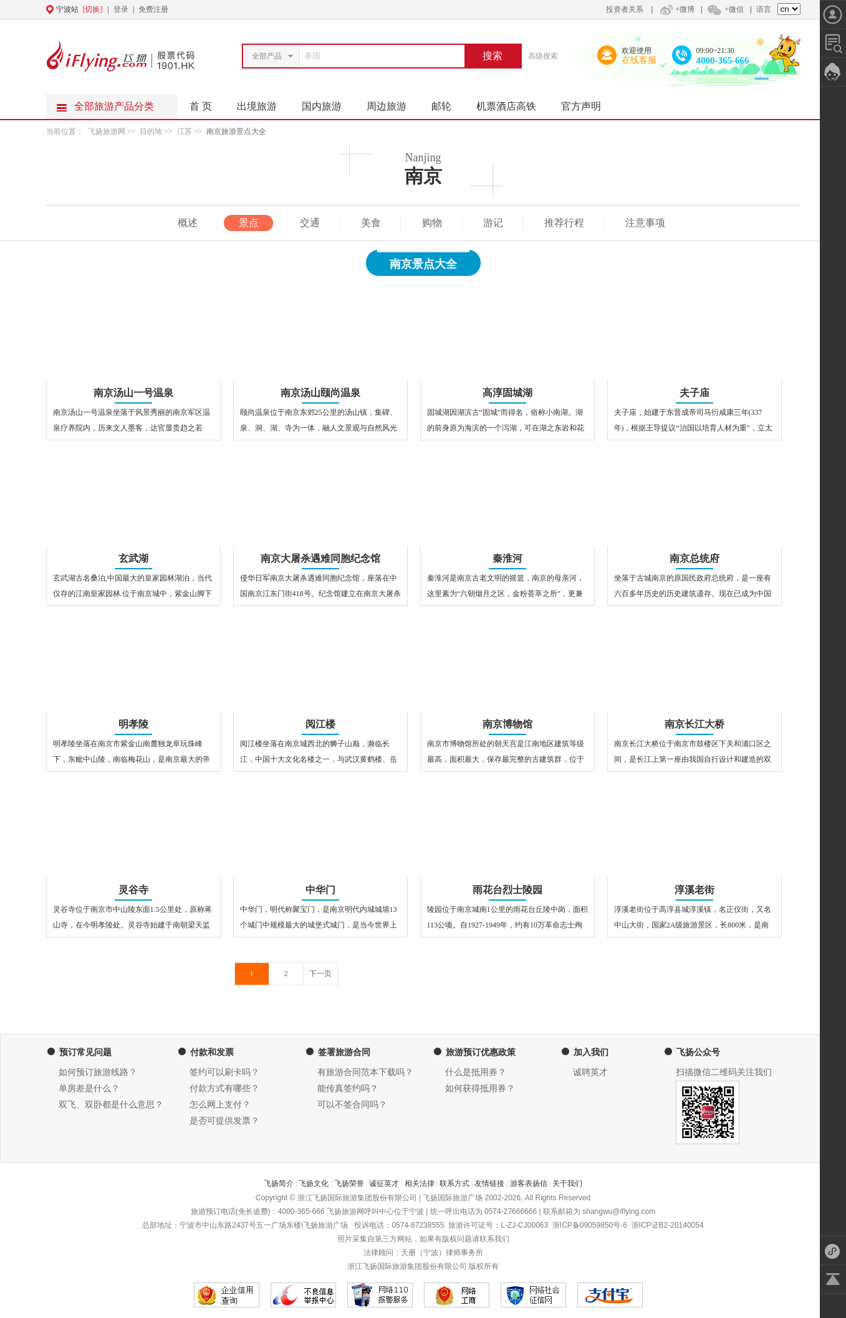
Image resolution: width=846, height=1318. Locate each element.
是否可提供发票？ (224, 1121)
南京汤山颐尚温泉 (320, 392)
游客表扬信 (528, 1183)
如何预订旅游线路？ (98, 1072)
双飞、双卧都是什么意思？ (111, 1104)
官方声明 (587, 102)
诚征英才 (384, 1183)
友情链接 (489, 1183)
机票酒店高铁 (512, 102)
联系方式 (454, 1183)
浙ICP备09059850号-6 (589, 1225)
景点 (249, 222)
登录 (120, 9)
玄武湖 (133, 558)
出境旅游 (263, 102)
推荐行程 (564, 222)
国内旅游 (328, 102)
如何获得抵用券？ (480, 1088)
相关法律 (420, 1183)
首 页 (201, 106)
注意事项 (645, 222)
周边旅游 (393, 102)
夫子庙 (694, 392)
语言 (763, 9)
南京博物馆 (507, 724)
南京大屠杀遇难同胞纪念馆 (320, 558)
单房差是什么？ (89, 1088)
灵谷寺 (133, 889)
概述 (188, 222)
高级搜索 (543, 56)
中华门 (320, 889)
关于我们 (567, 1183)
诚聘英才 (590, 1072)
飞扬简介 (279, 1183)
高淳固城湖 (507, 392)
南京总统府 (694, 558)
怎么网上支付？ (220, 1104)
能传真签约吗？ (347, 1088)
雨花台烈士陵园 (507, 889)
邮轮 (447, 102)
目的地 (152, 131)
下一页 (320, 973)
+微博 (676, 9)
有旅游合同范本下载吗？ (365, 1072)
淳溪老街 (694, 889)
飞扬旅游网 (106, 131)
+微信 (725, 9)
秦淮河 (507, 558)
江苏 (184, 131)
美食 (371, 222)
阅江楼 (320, 724)
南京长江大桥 (694, 724)
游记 (493, 222)
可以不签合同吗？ (352, 1104)
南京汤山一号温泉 (133, 392)
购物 (432, 222)
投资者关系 (624, 9)
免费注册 (153, 9)
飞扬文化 (314, 1183)
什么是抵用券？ (475, 1072)
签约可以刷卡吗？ (224, 1072)
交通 (310, 222)
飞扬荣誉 (349, 1183)
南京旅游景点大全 (236, 131)
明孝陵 (133, 724)
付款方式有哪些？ (224, 1088)
